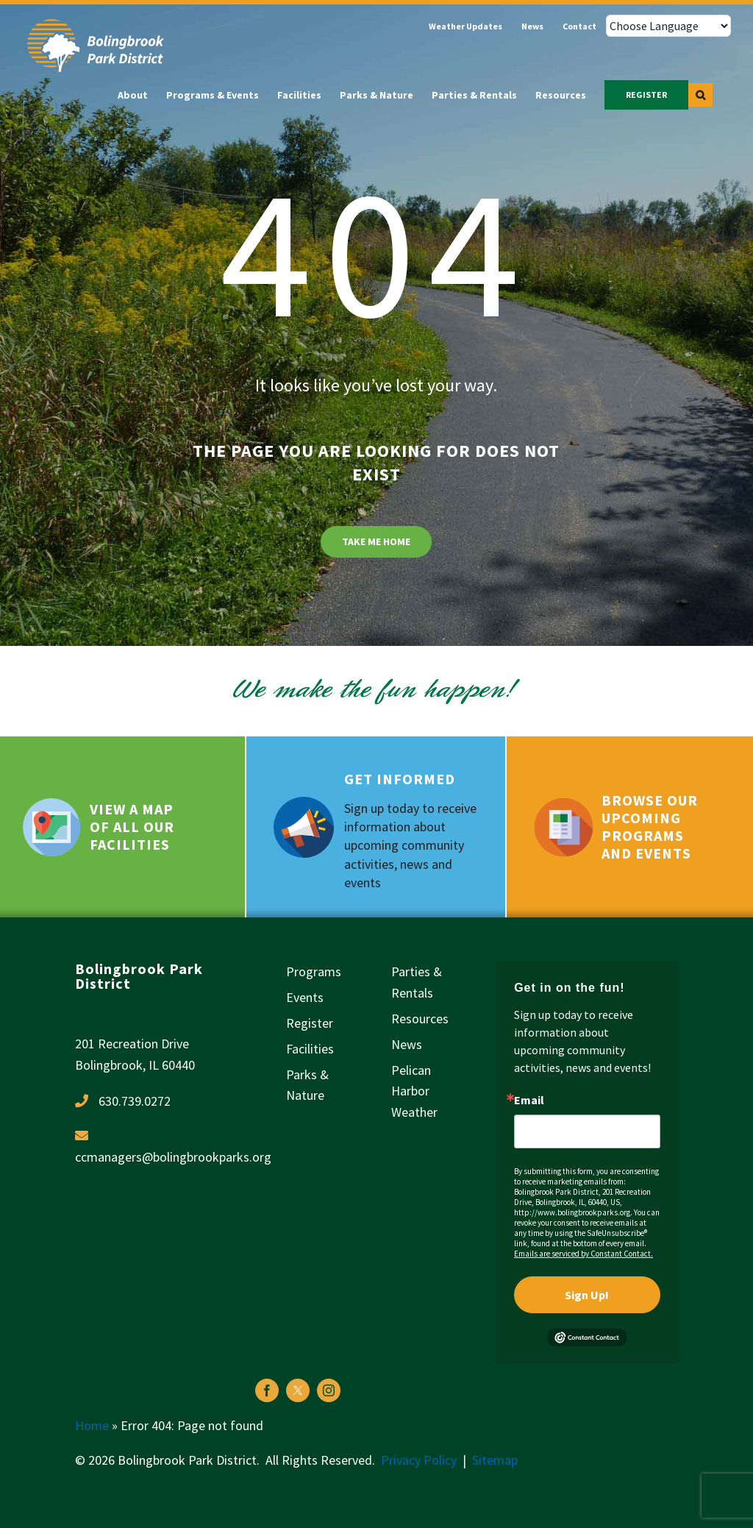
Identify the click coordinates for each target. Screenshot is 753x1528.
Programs (313, 971)
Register (309, 1022)
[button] (700, 95)
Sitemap (495, 1459)
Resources (420, 1018)
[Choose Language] (668, 26)
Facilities (310, 1048)
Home (92, 1425)
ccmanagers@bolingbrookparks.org (173, 1156)
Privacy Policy (419, 1459)
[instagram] (328, 1390)
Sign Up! (587, 1294)
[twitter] (298, 1390)
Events (305, 997)
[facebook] (267, 1390)
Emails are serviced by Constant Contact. (583, 1253)
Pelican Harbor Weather (414, 1091)
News (406, 1044)
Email (529, 1100)
